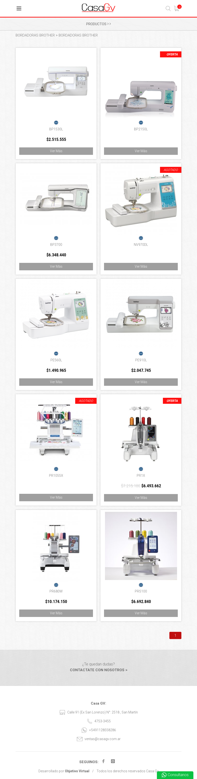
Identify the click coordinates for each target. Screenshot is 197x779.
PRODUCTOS (98, 24)
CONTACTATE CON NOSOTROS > (98, 670)
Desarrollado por (63, 771)
